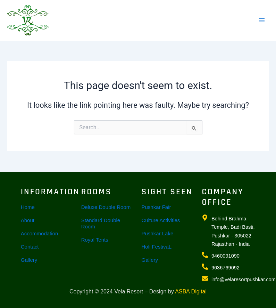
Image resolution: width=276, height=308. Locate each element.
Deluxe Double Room (106, 207)
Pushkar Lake (158, 233)
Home (28, 207)
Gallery (29, 260)
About (27, 220)
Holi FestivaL (157, 247)
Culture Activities (161, 220)
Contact (30, 247)
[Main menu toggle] (261, 20)
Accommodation (39, 233)
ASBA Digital (191, 291)
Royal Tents (94, 240)
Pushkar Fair (156, 207)
